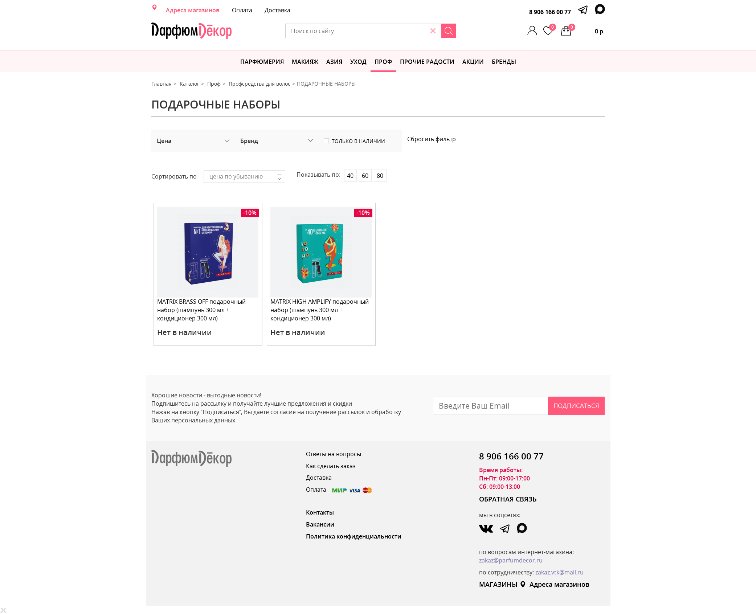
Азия (334, 62)
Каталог (189, 83)
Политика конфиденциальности (353, 536)
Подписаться (576, 405)
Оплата (242, 10)
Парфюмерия (262, 62)
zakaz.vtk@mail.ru (559, 572)
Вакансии (320, 524)
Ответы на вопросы (333, 454)
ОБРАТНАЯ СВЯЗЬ (508, 499)
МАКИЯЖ (305, 62)
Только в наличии (358, 141)
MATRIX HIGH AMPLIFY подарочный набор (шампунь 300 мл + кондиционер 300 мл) (320, 310)
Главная (161, 83)
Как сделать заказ (331, 466)
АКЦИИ (473, 62)
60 (365, 176)
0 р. (587, 29)
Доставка (277, 10)
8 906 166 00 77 (550, 12)
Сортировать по (174, 176)
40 (350, 176)
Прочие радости (427, 62)
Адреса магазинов (193, 10)
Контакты (320, 512)
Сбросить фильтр (431, 139)
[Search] (456, 31)
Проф (383, 62)
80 (380, 176)
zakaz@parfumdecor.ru (511, 560)
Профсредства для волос (259, 83)
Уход (358, 62)
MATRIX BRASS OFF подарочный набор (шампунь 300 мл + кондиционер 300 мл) (202, 310)
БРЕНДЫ (504, 62)
